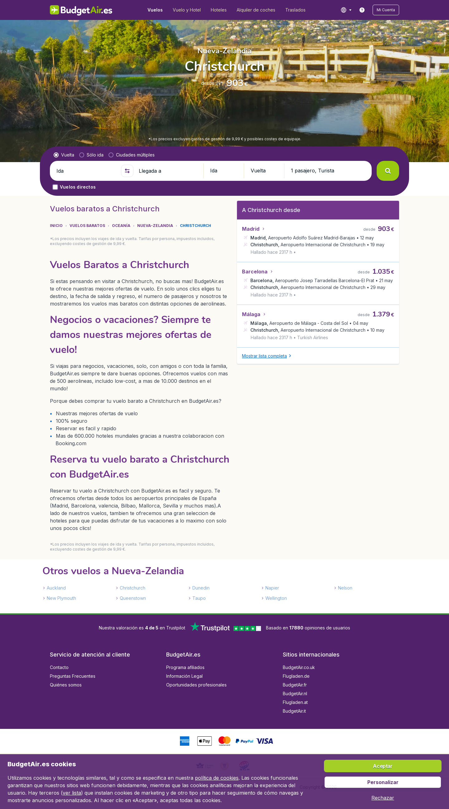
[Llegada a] (168, 170)
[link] (362, 10)
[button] (386, 10)
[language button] (345, 10)
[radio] (64, 155)
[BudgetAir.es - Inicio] (81, 10)
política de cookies (217, 778)
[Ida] (86, 170)
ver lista (72, 793)
